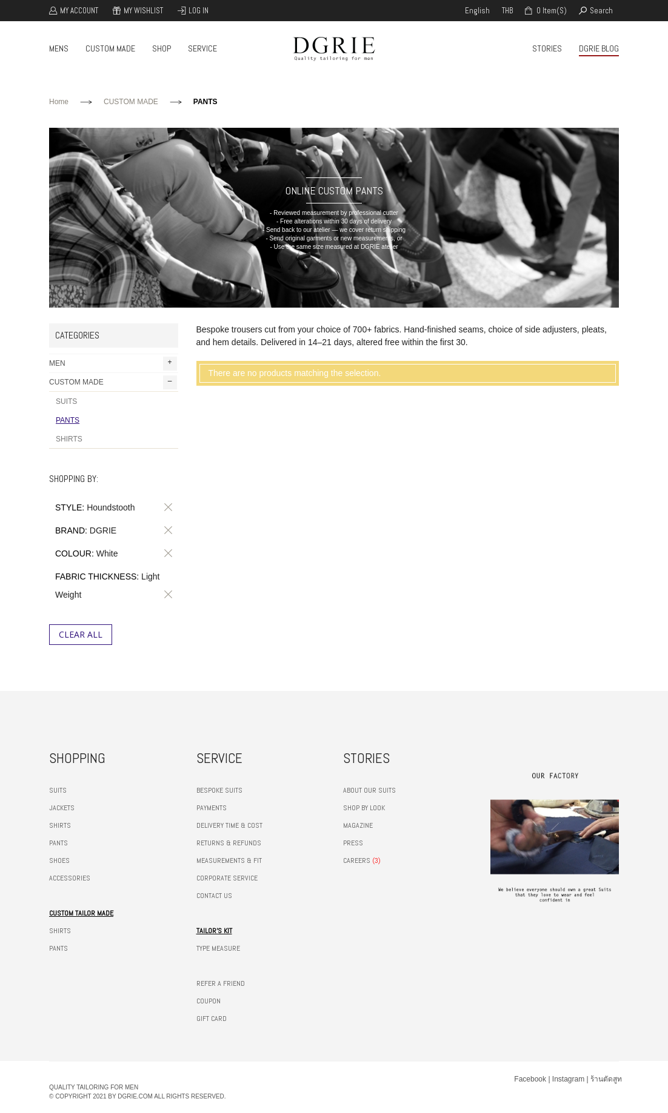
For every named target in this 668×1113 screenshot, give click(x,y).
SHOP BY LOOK (364, 808)
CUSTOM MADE (110, 48)
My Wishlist (143, 10)
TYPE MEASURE (218, 948)
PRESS (353, 843)
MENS (58, 48)
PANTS (67, 420)
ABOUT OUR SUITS (369, 790)
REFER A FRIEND (220, 983)
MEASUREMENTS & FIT (229, 860)
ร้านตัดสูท (606, 1079)
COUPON (208, 1001)
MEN (113, 364)
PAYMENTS (211, 808)
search (601, 10)
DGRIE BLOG (599, 48)
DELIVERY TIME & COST (229, 825)
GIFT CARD (211, 1018)
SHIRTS (69, 439)
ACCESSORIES (69, 878)
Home (58, 101)
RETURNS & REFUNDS (228, 843)
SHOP (161, 48)
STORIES (547, 48)
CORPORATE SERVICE (227, 878)
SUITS (66, 401)
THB (507, 10)
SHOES (59, 860)
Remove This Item (166, 507)
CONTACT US (214, 895)
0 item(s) (551, 10)
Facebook (530, 1079)
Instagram (568, 1079)
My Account (79, 10)
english (477, 10)
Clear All (80, 634)
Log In (199, 10)
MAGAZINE (358, 825)
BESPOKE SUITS (219, 790)
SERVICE (202, 48)
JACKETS (62, 808)
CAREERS (356, 860)
